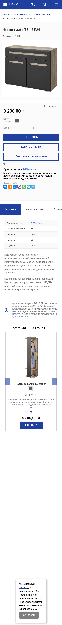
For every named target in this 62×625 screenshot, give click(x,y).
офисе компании (20, 316)
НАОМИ (9, 18)
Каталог (7, 14)
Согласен (29, 615)
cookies (23, 587)
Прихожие (19, 14)
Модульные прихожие (39, 14)
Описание (10, 209)
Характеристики (35, 209)
